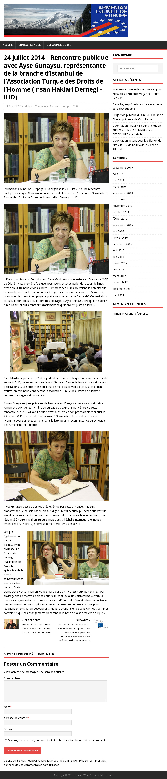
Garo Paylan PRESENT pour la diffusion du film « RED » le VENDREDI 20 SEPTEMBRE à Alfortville (137, 130)
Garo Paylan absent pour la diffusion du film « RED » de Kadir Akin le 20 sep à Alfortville (137, 145)
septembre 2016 (123, 225)
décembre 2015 (122, 244)
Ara (30, 106)
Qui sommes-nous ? (59, 45)
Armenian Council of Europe (54, 106)
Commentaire (12, 678)
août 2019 (119, 174)
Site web (9, 729)
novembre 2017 (122, 206)
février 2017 (120, 218)
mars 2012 (119, 276)
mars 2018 (119, 199)
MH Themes (106, 775)
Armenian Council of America (131, 313)
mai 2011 (118, 295)
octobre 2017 (121, 212)
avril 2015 (118, 250)
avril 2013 (118, 269)
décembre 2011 (122, 289)
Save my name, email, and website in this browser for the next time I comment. (57, 740)
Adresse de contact (16, 718)
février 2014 (120, 263)
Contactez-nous (29, 45)
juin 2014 (118, 257)
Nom (7, 707)
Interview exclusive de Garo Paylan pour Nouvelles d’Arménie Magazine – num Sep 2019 (137, 94)
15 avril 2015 (16, 106)
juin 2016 (118, 231)
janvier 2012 (120, 282)
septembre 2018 (123, 193)
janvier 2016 (120, 237)
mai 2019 (118, 180)
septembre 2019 (123, 167)
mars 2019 (119, 186)
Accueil (8, 45)
